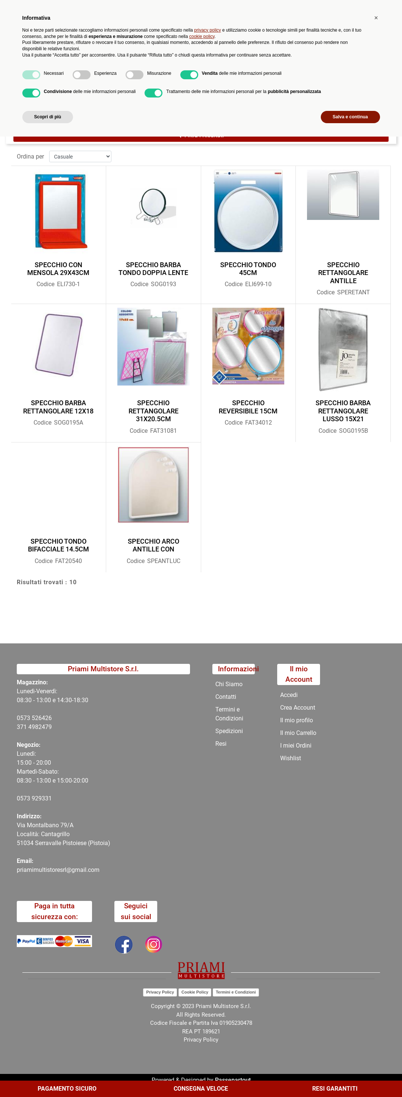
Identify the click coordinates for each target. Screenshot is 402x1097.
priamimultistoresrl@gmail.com (58, 869)
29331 (43, 798)
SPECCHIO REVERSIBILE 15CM (248, 407)
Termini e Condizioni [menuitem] (229, 714)
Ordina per (30, 156)
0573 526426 (34, 718)
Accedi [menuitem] (289, 694)
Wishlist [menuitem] (290, 758)
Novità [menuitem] (134, 70)
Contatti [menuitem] (248, 70)
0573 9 (26, 798)
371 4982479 (34, 726)
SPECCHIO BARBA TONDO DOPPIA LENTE (153, 269)
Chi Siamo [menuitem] (211, 70)
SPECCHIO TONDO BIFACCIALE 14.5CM (58, 545)
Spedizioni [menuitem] (229, 731)
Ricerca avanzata (181, 36)
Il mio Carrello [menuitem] (298, 732)
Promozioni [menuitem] (170, 70)
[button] (148, 40)
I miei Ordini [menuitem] (295, 745)
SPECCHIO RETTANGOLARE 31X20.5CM (153, 411)
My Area (377, 8)
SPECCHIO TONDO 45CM (248, 269)
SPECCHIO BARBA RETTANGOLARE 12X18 (58, 407)
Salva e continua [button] (350, 1077)
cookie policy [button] (202, 996)
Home (42, 88)
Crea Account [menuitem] (297, 707)
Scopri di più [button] (47, 1077)
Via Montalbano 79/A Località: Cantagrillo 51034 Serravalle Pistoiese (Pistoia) (63, 834)
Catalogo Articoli (81, 88)
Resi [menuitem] (221, 743)
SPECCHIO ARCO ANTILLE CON (153, 545)
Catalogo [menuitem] (57, 70)
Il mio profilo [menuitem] (296, 720)
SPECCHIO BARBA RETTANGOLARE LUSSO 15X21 (343, 411)
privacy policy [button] (207, 990)
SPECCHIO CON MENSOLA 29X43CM (58, 269)
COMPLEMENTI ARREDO (185, 88)
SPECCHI (240, 88)
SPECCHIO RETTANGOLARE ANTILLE (343, 273)
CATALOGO (128, 88)
